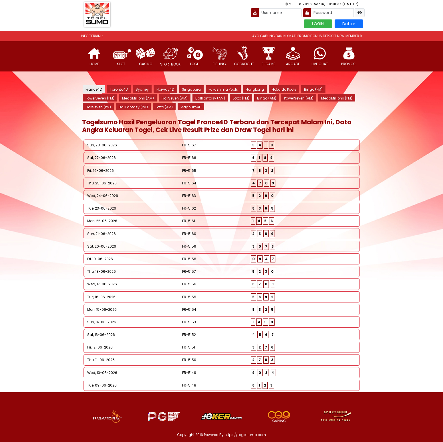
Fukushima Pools (223, 89)
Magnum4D (190, 107)
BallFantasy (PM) (133, 107)
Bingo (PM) (313, 89)
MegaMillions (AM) (138, 98)
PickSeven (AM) (175, 98)
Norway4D (165, 89)
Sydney (142, 89)
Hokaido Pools (284, 89)
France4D (94, 89)
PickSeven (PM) (98, 107)
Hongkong (255, 89)
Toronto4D (119, 89)
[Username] (280, 12)
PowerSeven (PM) (100, 98)
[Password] (332, 12)
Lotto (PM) (241, 98)
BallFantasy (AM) (210, 98)
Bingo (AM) (266, 98)
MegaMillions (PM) (336, 98)
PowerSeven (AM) (298, 98)
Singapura (191, 89)
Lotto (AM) (164, 107)
